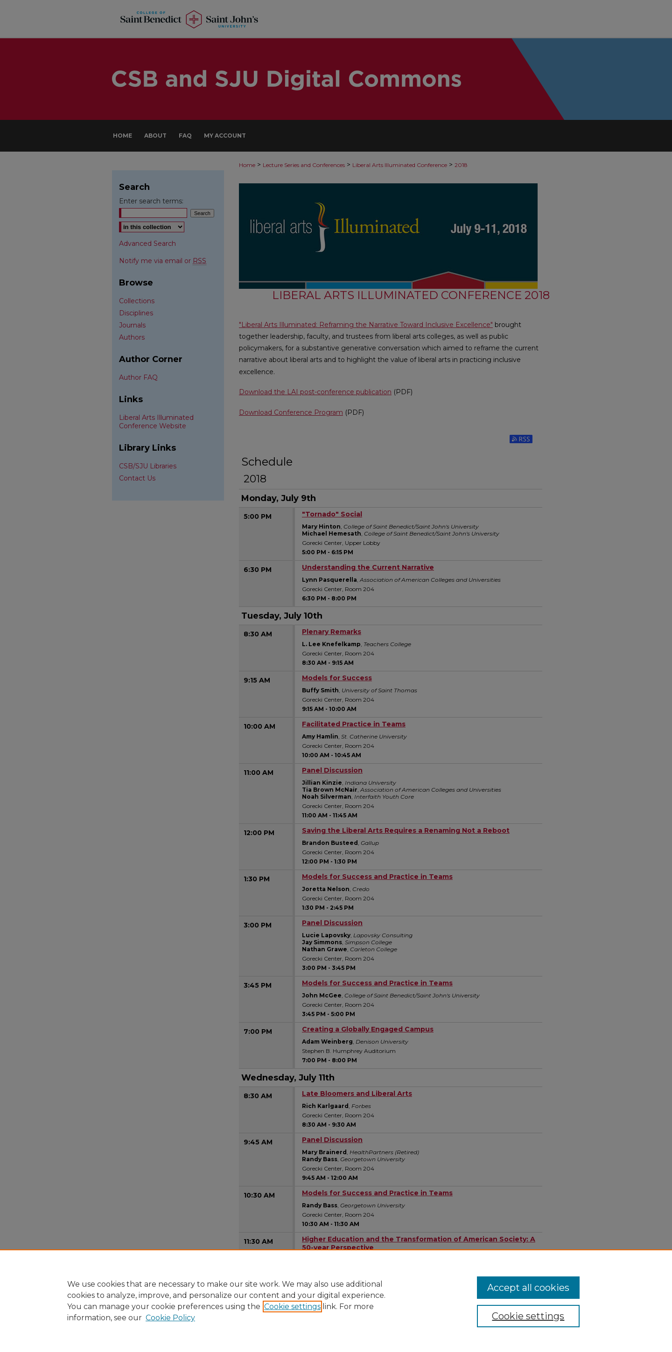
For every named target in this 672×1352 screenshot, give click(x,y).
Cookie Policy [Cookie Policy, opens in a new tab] (170, 1317)
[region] (336, 1300)
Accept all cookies (528, 1287)
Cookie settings (292, 1306)
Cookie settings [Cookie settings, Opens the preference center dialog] (528, 1316)
